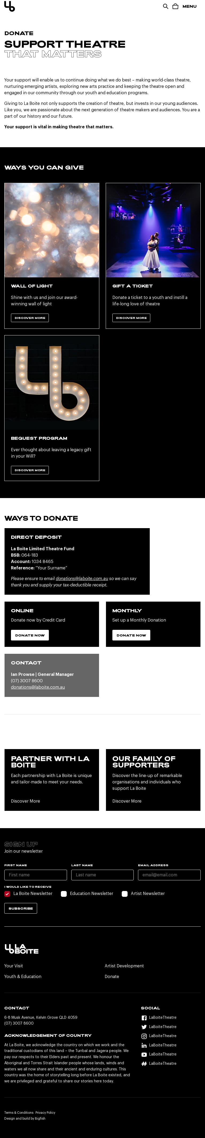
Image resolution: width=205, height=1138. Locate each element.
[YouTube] (171, 1054)
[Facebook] (171, 1017)
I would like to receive (28, 886)
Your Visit (13, 966)
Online (22, 610)
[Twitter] (171, 1027)
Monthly (127, 610)
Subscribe (21, 908)
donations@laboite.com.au (82, 579)
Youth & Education (22, 977)
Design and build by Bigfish (24, 1118)
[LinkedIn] (171, 1045)
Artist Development (124, 966)
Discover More (30, 317)
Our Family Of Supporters (143, 762)
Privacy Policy (45, 1112)
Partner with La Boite (50, 762)
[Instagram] (171, 1036)
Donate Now (30, 635)
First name (15, 865)
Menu (190, 6)
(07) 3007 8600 (19, 1023)
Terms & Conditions (18, 1112)
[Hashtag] (171, 1064)
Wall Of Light (32, 285)
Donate (112, 977)
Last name (82, 865)
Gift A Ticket (132, 285)
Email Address (153, 865)
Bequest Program (39, 438)
